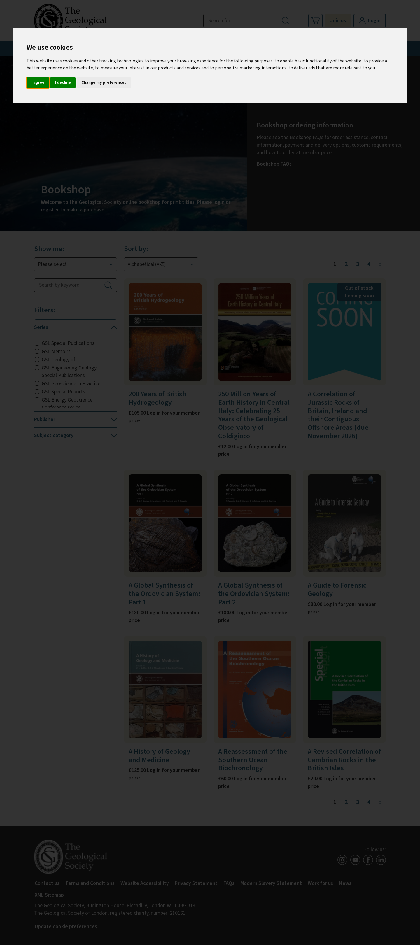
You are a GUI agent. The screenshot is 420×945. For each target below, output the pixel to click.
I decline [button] (63, 82)
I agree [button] (37, 82)
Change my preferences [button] (103, 82)
